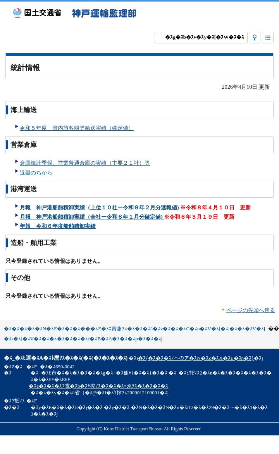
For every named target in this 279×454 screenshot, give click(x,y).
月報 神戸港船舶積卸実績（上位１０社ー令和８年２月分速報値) (100, 207)
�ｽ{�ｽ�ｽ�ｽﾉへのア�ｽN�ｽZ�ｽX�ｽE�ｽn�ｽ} (196, 358)
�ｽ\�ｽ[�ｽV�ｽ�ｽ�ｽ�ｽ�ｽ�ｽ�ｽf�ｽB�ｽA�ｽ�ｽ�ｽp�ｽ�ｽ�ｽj (83, 339)
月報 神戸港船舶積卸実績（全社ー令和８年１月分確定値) (92, 217)
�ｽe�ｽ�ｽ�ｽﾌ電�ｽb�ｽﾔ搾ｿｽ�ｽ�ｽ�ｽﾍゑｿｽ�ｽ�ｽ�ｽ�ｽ (98, 386)
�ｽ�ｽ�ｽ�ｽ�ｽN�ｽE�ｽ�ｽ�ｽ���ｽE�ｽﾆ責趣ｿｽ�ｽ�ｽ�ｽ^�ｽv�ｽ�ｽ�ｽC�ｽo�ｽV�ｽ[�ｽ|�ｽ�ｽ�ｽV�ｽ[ (134, 328)
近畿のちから (36, 172)
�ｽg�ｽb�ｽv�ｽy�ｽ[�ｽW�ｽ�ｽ (204, 37)
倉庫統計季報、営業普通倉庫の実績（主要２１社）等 (85, 163)
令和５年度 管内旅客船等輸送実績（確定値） (77, 128)
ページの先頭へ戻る (250, 310)
